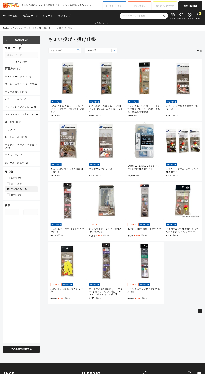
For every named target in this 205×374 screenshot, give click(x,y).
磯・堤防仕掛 (45, 28)
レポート (48, 15)
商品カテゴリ (30, 15)
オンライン (114, 6)
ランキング (64, 15)
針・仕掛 (32, 28)
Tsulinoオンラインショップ (14, 28)
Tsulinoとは (10, 15)
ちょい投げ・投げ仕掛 (62, 28)
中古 (140, 6)
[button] (3, 23)
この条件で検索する (21, 349)
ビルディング (165, 6)
